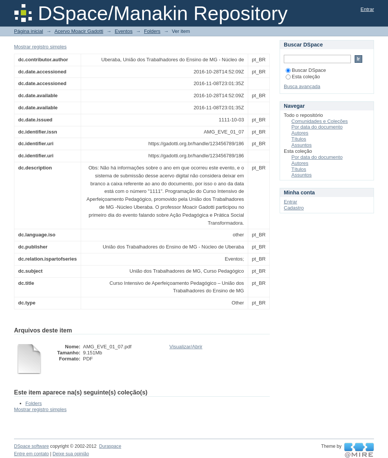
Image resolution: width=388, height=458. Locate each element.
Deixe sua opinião (71, 453)
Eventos (124, 31)
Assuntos (301, 145)
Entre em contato (31, 453)
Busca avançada (302, 86)
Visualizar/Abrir (185, 346)
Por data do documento (317, 127)
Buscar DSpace (306, 70)
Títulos (298, 139)
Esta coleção (303, 76)
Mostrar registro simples (40, 47)
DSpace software (31, 446)
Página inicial (28, 31)
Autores (299, 133)
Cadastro (294, 208)
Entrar (367, 9)
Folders (152, 31)
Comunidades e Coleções (319, 121)
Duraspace (110, 446)
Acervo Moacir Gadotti (79, 31)
